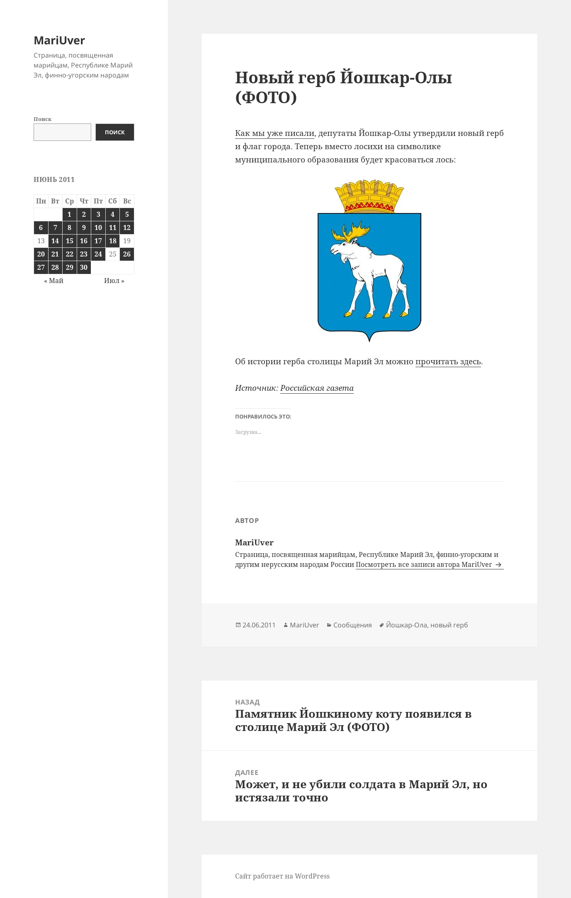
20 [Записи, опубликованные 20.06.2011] (41, 254)
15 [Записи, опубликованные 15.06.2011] (69, 240)
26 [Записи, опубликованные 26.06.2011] (127, 254)
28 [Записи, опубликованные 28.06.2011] (55, 267)
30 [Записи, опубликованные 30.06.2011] (83, 267)
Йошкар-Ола (406, 624)
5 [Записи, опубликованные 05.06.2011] (127, 214)
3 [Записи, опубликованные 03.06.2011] (98, 214)
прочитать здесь (448, 361)
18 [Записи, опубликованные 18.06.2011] (113, 240)
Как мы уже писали (274, 133)
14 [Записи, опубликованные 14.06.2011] (55, 240)
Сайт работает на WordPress (282, 876)
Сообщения (352, 624)
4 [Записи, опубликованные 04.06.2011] (112, 214)
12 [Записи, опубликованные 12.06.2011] (127, 227)
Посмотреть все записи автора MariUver (425, 564)
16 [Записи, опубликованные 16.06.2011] (83, 240)
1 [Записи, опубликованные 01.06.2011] (69, 214)
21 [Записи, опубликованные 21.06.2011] (55, 254)
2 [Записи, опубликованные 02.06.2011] (84, 214)
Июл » (114, 280)
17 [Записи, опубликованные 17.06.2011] (98, 240)
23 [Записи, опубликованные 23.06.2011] (83, 254)
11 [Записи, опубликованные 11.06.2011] (113, 227)
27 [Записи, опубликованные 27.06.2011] (41, 267)
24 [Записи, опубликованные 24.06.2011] (98, 254)
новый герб (449, 624)
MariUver (59, 40)
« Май (53, 280)
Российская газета (317, 387)
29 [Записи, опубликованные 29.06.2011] (69, 267)
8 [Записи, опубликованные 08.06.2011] (69, 227)
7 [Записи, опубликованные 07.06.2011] (55, 227)
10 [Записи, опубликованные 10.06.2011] (98, 227)
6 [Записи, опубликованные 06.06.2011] (41, 227)
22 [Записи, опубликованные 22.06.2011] (69, 254)
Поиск (42, 119)
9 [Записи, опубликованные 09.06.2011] (84, 227)
